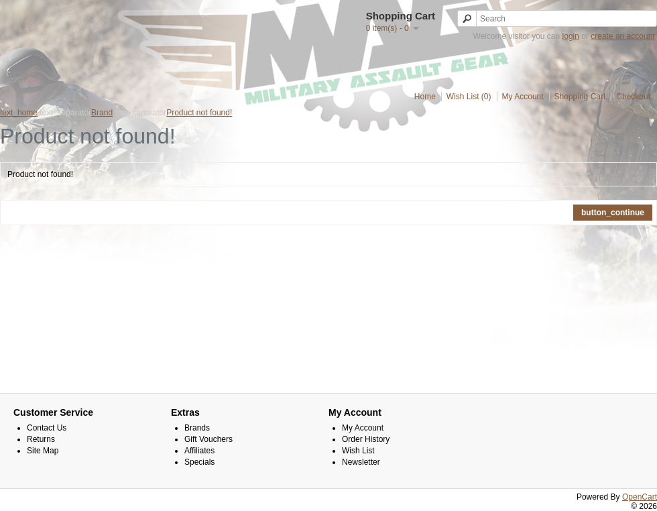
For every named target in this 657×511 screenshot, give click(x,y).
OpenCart (639, 497)
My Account (523, 96)
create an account (622, 36)
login (570, 36)
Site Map (42, 450)
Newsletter (361, 462)
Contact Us (46, 428)
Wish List (358, 450)
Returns (41, 439)
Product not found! (199, 112)
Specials (199, 462)
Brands (197, 428)
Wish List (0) (468, 96)
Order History (366, 439)
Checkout (633, 96)
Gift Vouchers (208, 439)
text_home (19, 112)
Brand (102, 112)
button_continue (612, 212)
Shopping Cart (580, 96)
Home (425, 96)
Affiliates (199, 450)
